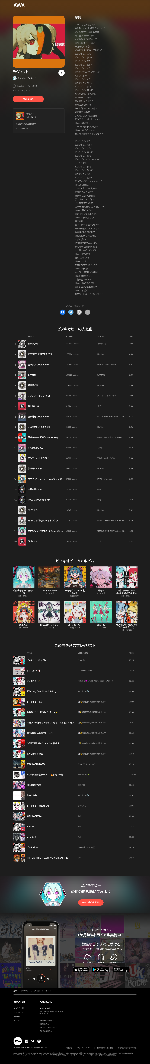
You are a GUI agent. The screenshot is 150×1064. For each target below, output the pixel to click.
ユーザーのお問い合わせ (48, 1020)
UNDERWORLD (49, 590)
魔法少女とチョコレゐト (38, 365)
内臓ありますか (35, 489)
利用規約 (69, 1048)
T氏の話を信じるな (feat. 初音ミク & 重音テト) (126, 593)
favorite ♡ (31, 837)
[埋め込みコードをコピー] (87, 312)
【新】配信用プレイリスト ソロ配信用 (43, 743)
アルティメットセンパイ (38, 458)
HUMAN (100, 354)
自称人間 (81, 785)
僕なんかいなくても (49, 625)
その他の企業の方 (46, 1031)
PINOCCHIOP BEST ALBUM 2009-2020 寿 (114, 521)
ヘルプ (16, 1021)
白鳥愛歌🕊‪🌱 (84, 775)
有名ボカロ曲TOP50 (36, 764)
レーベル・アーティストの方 (49, 1028)
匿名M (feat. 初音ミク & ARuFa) (43, 437)
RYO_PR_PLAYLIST (86, 764)
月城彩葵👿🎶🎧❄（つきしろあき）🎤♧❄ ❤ (95, 681)
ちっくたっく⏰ (34, 671)
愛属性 (101, 590)
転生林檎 (32, 375)
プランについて (20, 1012)
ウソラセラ (33, 510)
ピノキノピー (32, 847)
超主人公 (23, 625)
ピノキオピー (32, 78)
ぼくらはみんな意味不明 (39, 500)
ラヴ (99, 406)
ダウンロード (19, 1008)
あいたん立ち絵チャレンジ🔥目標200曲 (45, 775)
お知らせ (17, 1017)
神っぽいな (33, 344)
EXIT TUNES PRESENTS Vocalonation (113, 417)
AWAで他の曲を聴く (90, 902)
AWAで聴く (28, 99)
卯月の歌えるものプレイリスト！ (41, 733)
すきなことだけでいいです (40, 354)
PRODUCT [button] (19, 1002)
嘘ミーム (101, 625)
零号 (99, 489)
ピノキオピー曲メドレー (37, 660)
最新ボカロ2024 (34, 816)
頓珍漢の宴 (33, 385)
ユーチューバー (75, 625)
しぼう (100, 448)
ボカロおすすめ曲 (35, 754)
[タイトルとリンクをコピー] (79, 312)
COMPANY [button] (46, 1002)
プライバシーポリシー (84, 1048)
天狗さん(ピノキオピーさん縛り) (41, 691)
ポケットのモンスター (105, 479)
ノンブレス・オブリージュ (39, 396)
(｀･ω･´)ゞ (81, 660)
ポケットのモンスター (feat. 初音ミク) (45, 479)
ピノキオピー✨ (34, 681)
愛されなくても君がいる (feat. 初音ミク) (46, 531)
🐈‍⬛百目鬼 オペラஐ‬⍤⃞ (86, 847)
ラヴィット (30, 114)
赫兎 (80, 827)
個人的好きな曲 (34, 785)
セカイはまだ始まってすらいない (43, 521)
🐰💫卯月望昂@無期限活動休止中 (92, 702)
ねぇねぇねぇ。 (34, 406)
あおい (80, 816)
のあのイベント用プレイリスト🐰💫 (42, 712)
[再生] (61, 73)
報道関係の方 (44, 1024)
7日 (79, 837)
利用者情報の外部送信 (105, 1048)
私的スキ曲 (32, 795)
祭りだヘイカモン (36, 469)
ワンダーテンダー (85, 671)
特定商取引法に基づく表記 (127, 1048)
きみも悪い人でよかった (39, 427)
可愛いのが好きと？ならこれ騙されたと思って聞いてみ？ (53, 723)
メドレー (30, 827)
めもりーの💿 (83, 691)
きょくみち (82, 806)
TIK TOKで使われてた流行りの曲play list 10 (47, 858)
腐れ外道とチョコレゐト (38, 417)
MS (79, 858)
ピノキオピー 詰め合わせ (38, 806)
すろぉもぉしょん (35, 448)
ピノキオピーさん (35, 702)
